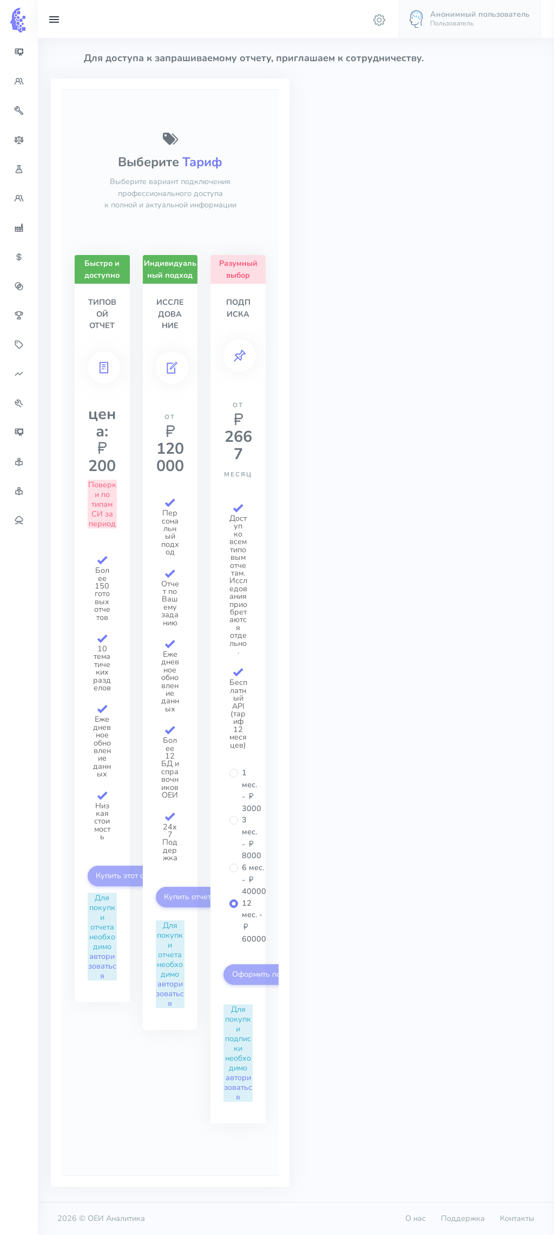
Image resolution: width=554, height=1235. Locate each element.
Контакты (517, 1218)
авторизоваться (102, 966)
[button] (470, 19)
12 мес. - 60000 (254, 921)
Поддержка (463, 1218)
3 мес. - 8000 (251, 837)
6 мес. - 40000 (254, 879)
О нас (415, 1218)
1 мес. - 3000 (251, 790)
